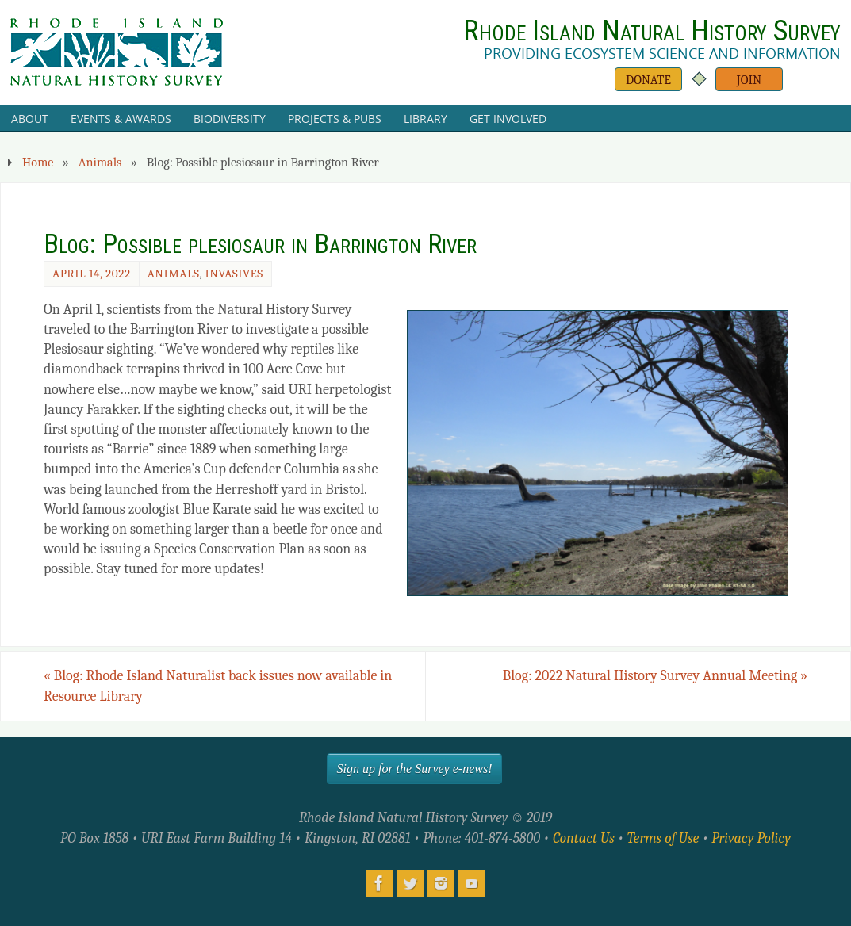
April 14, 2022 (91, 273)
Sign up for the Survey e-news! (415, 768)
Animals (100, 162)
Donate (648, 79)
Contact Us (584, 838)
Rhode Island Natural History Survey (652, 31)
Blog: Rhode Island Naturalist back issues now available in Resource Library (218, 686)
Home (37, 162)
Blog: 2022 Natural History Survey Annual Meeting (655, 676)
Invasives (234, 273)
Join (749, 79)
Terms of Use (663, 838)
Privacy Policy (751, 838)
